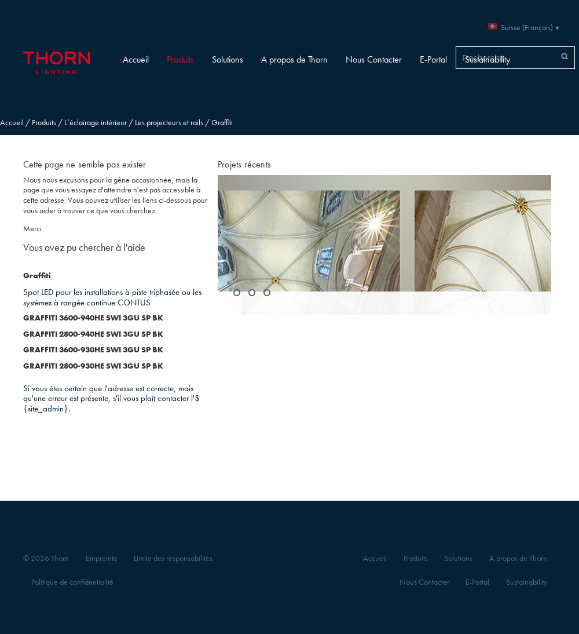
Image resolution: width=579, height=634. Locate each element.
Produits (180, 59)
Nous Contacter (374, 59)
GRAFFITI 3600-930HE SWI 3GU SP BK (93, 350)
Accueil (136, 59)
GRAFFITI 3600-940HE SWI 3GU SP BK (93, 318)
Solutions (227, 59)
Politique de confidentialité (72, 582)
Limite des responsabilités (173, 558)
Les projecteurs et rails (169, 122)
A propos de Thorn (294, 59)
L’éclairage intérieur (95, 122)
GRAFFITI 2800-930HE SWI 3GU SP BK (93, 366)
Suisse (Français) (527, 27)
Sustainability (487, 59)
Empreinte (102, 558)
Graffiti (37, 275)
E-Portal (433, 59)
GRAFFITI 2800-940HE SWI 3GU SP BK (93, 334)
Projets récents (244, 164)
